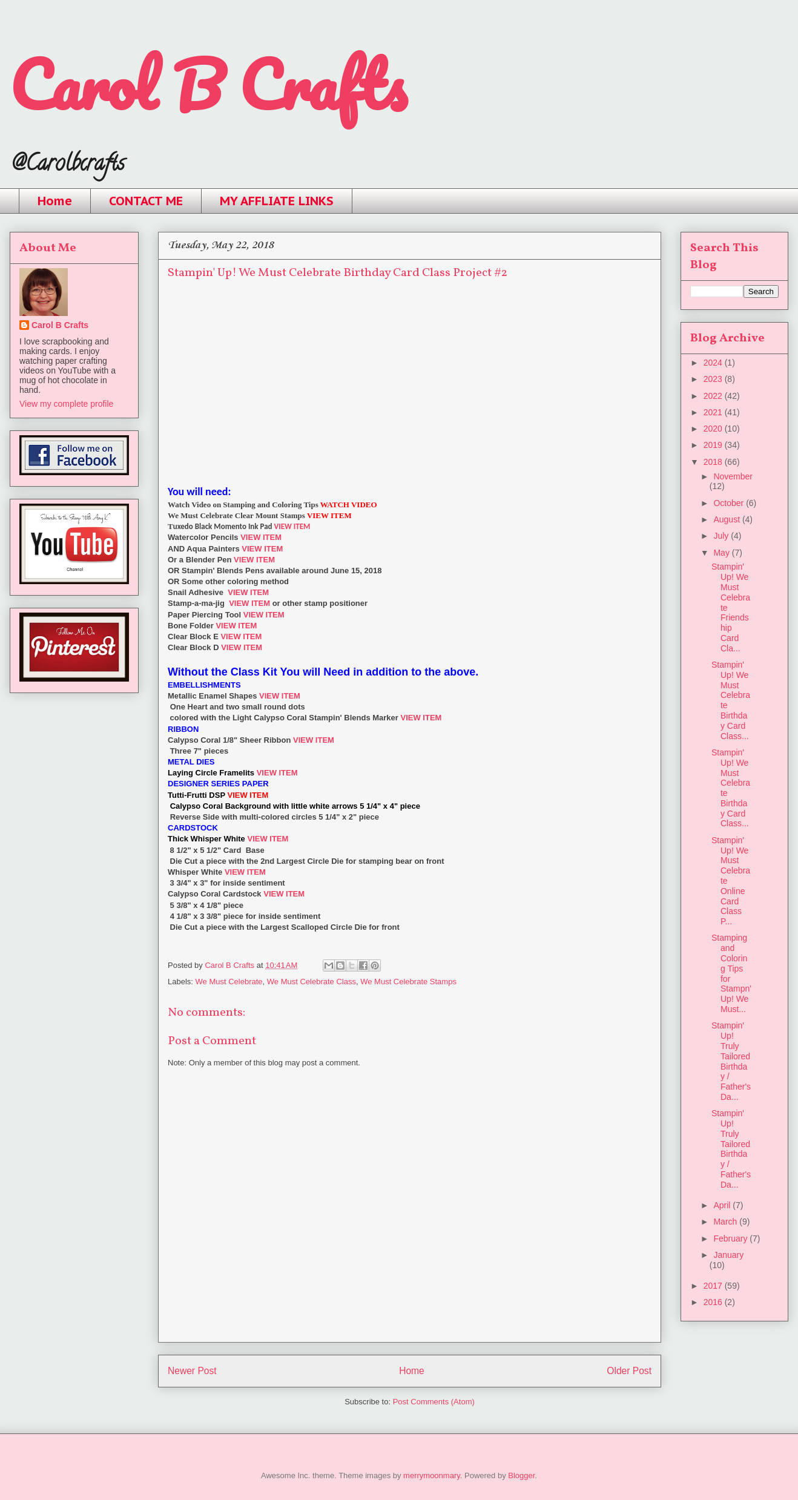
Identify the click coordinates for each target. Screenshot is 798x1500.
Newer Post (192, 1371)
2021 (714, 412)
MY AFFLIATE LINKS (277, 201)
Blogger (521, 1475)
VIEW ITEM (292, 526)
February (731, 1238)
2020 (714, 428)
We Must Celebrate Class (311, 981)
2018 (714, 462)
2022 (714, 396)
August (727, 519)
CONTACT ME (146, 201)
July (722, 536)
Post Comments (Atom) (434, 1401)
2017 (714, 1286)
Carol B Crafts (208, 84)
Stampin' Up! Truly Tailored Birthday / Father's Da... (731, 1061)
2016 (714, 1302)
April (723, 1205)
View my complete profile (66, 404)
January (728, 1255)
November (733, 476)
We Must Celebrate (229, 981)
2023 (714, 379)
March (726, 1221)
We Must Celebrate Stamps (408, 981)
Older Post (629, 1371)
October (729, 503)
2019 (714, 445)
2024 (714, 362)
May (722, 553)
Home (55, 201)
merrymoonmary (431, 1475)
